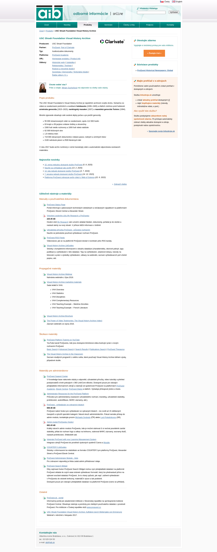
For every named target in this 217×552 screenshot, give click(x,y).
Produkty (49, 31)
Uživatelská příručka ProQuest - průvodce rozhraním (68, 230)
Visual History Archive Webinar (59, 274)
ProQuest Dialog (75, 389)
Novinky (67, 25)
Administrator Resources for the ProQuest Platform (68, 394)
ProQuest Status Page (56, 205)
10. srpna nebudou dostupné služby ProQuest (63, 165)
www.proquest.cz (94, 507)
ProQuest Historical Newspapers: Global (155, 70)
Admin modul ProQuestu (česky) (60, 422)
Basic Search (52, 349)
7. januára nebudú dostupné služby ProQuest (63, 174)
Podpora (149, 25)
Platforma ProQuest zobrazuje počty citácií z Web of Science (70, 177)
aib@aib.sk (50, 542)
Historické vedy (58, 62)
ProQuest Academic (60, 55)
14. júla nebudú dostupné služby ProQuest (62, 171)
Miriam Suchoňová (69, 88)
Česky (167, 2)
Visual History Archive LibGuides (60, 246)
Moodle (107, 443)
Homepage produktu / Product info (66, 59)
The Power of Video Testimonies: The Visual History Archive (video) (74, 321)
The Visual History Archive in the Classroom (65, 354)
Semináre (108, 25)
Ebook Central (62, 389)
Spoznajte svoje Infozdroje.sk (162, 131)
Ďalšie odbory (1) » (60, 75)
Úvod (46, 25)
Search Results (81, 349)
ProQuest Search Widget (57, 466)
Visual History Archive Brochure (60, 316)
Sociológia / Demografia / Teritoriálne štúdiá (70, 72)
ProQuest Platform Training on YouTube (63, 340)
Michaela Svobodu (82, 417)
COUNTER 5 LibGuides (56, 447)
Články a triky (129, 25)
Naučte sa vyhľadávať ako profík (58, 168)
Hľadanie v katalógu (149, 8)
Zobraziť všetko (120, 184)
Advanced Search (66, 349)
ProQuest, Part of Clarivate (63, 47)
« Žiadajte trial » (154, 53)
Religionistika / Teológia (62, 66)
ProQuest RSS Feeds (56, 238)
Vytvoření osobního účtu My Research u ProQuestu (68, 216)
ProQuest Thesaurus (116, 349)
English (179, 2)
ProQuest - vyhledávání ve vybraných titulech (65, 405)
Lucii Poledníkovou (108, 417)
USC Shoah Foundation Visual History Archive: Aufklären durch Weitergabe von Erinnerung (84, 512)
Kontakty (170, 25)
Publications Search (98, 349)
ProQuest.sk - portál (55, 498)
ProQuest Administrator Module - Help (62, 458)
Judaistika (70, 62)
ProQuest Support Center (57, 376)
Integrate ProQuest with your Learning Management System (71, 439)
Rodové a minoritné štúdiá (63, 69)
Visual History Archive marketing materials (64, 282)
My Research (62, 222)
